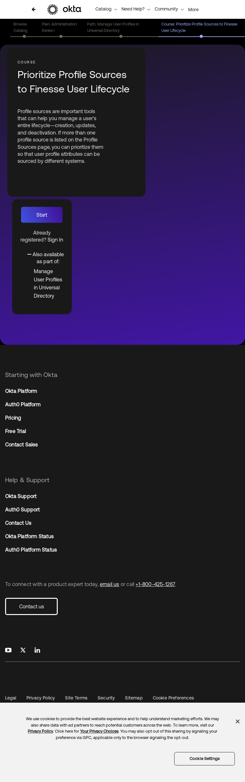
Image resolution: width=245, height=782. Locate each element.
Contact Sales (21, 444)
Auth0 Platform (23, 404)
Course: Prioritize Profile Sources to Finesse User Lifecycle (199, 27)
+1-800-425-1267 (155, 584)
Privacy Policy (40, 697)
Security (106, 697)
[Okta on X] (23, 650)
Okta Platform (21, 391)
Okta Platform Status (29, 536)
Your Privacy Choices (99, 731)
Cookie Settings (204, 758)
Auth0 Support (22, 509)
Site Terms (76, 697)
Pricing (13, 418)
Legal (10, 697)
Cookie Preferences (173, 697)
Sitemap (133, 697)
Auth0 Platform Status (31, 550)
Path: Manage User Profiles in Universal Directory (113, 27)
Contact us (31, 606)
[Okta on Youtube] (8, 650)
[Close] (238, 721)
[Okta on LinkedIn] (37, 650)
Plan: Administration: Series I (60, 27)
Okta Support (20, 496)
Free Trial (15, 431)
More (193, 9)
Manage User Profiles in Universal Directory (48, 283)
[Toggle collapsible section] (45, 257)
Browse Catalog (20, 27)
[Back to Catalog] (33, 9)
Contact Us (18, 523)
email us (109, 584)
